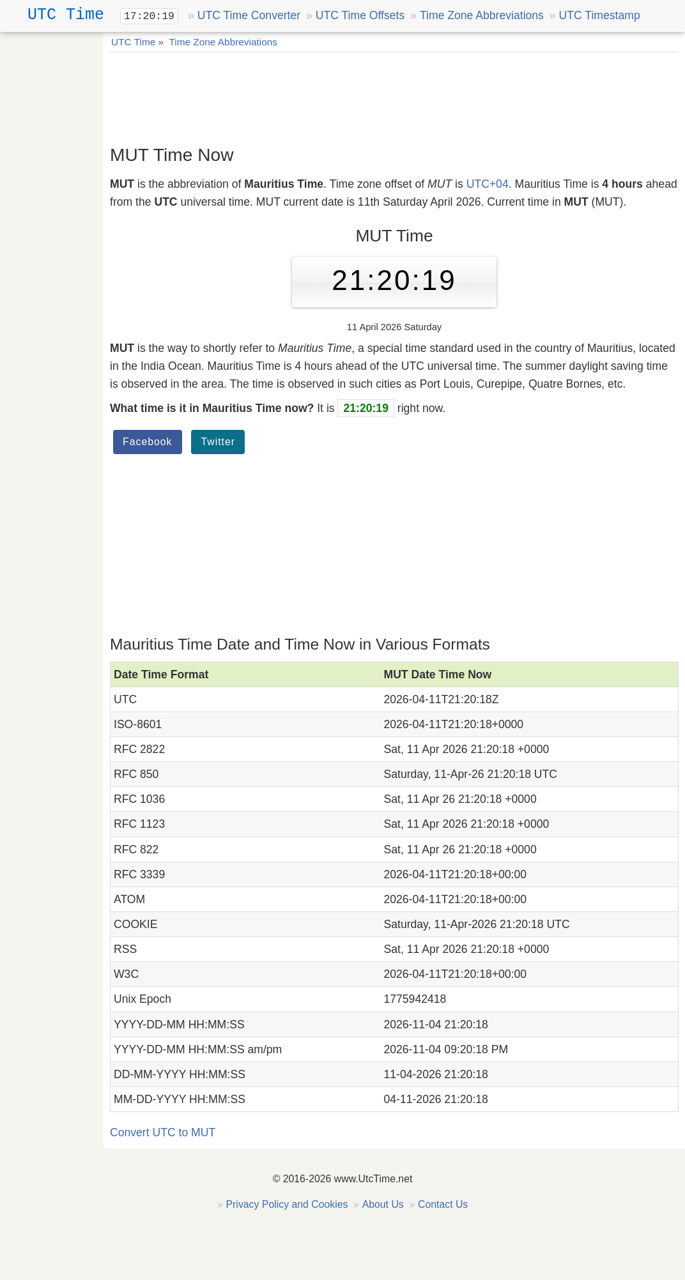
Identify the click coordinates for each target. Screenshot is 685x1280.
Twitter (218, 441)
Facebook (148, 441)
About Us (383, 1204)
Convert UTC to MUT (162, 1132)
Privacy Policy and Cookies (287, 1204)
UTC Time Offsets (360, 15)
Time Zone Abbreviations (482, 15)
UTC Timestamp (599, 15)
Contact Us (443, 1204)
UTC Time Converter (248, 15)
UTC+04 (487, 184)
